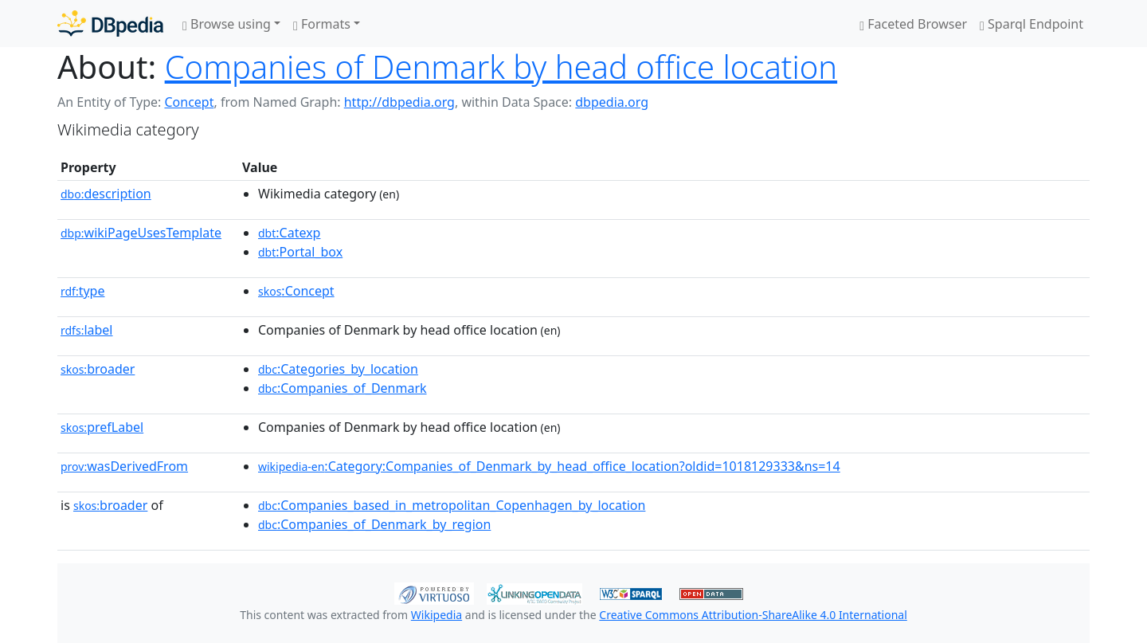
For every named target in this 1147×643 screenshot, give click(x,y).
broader (98, 369)
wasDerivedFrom (124, 466)
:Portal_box (300, 252)
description (106, 193)
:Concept (296, 291)
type (83, 291)
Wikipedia (436, 614)
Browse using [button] (226, 24)
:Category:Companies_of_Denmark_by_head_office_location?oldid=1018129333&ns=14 (549, 466)
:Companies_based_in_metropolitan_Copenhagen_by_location (451, 505)
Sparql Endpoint (1031, 24)
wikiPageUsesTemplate (141, 232)
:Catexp (289, 232)
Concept (188, 102)
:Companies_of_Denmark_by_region (374, 524)
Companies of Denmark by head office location (501, 66)
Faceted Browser (913, 24)
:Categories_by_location (338, 369)
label (87, 330)
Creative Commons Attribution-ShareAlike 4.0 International (752, 614)
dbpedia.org (611, 102)
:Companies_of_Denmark (342, 388)
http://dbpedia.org (399, 102)
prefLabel (102, 427)
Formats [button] (321, 24)
